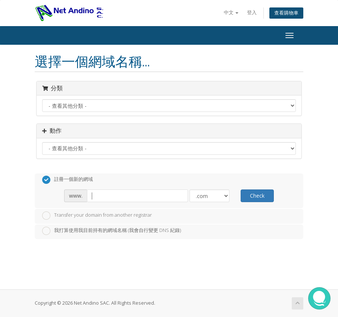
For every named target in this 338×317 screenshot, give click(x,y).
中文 (231, 12)
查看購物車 (286, 13)
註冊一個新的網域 (67, 180)
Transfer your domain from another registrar (97, 215)
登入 (252, 12)
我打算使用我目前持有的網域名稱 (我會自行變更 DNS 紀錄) (111, 231)
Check (257, 195)
